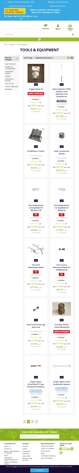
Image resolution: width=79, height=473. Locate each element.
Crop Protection (10, 64)
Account (25, 446)
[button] (36, 102)
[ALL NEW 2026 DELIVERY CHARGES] (15, 11)
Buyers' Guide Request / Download (11, 452)
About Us (7, 446)
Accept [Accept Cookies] (39, 470)
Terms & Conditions (47, 448)
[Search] (37, 34)
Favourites (26, 454)
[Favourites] (45, 26)
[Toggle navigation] (39, 39)
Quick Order (26, 456)
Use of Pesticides (47, 458)
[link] (61, 449)
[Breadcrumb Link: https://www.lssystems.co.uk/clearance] (12, 44)
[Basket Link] (70, 27)
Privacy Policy (45, 451)
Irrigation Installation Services (11, 463)
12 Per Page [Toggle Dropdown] (28, 58)
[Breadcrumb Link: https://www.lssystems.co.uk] (5, 44)
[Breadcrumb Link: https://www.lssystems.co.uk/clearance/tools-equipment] (22, 44)
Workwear (8, 89)
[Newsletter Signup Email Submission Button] (57, 436)
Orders (25, 449)
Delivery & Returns (47, 446)
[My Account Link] (58, 27)
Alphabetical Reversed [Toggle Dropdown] (44, 58)
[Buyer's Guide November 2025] (21, 2)
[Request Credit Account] (58, 2)
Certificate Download (48, 456)
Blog (42, 453)
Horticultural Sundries (9, 72)
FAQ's (6, 455)
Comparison (27, 451)
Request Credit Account (27, 459)
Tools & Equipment (11, 86)
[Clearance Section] (58, 6)
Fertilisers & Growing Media (10, 68)
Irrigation (8, 76)
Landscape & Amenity (9, 80)
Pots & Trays (9, 84)
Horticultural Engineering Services (11, 458)
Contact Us (7, 449)
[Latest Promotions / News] (21, 6)
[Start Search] (73, 34)
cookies (14, 466)
